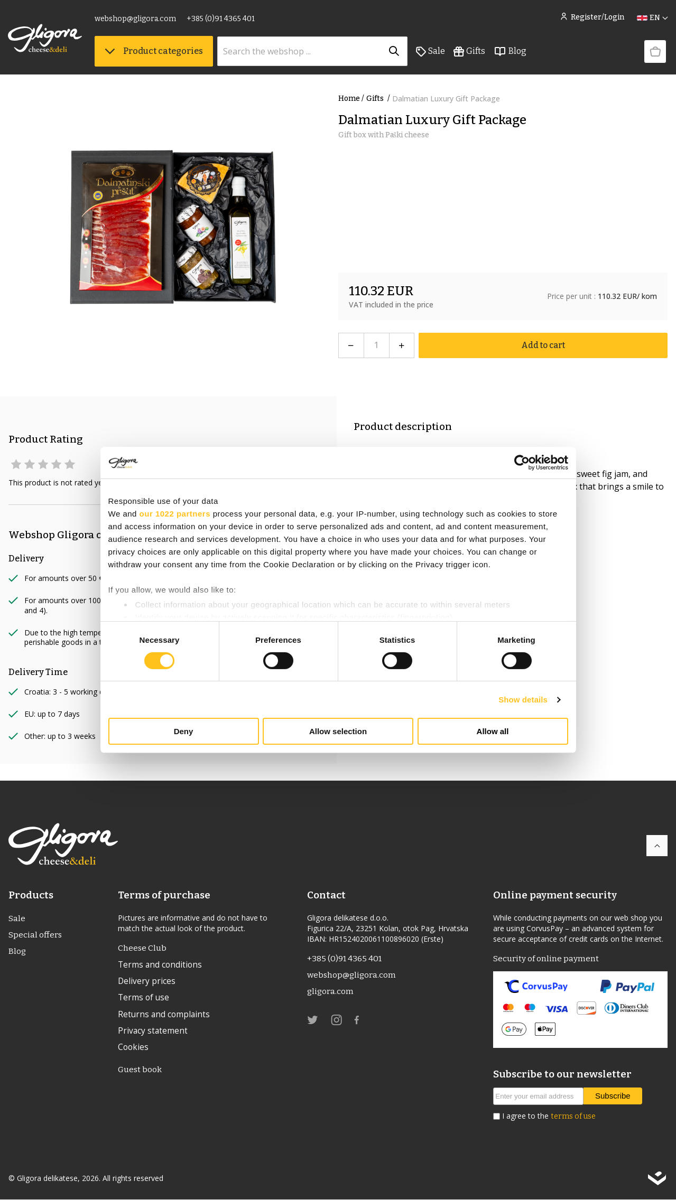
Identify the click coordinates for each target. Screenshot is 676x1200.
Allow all (493, 731)
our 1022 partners (175, 513)
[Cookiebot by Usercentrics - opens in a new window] (522, 463)
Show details (523, 699)
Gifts (470, 53)
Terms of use (144, 999)
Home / (351, 98)
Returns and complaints (165, 1016)
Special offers (35, 936)
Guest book (140, 1073)
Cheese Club (142, 948)
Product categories (154, 53)
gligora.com (330, 993)
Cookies (134, 1050)
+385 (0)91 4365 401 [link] (221, 19)
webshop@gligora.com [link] (136, 19)
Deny (183, 731)
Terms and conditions (161, 965)
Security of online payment (546, 959)
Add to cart (543, 345)
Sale (431, 53)
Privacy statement (153, 1033)
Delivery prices (147, 982)
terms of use (573, 1116)
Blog (510, 53)
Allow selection (338, 731)
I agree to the (549, 1116)
